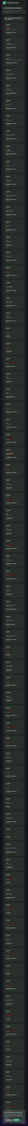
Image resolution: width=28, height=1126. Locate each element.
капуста (8, 407)
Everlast (8, 256)
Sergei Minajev (9, 665)
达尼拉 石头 (9, 499)
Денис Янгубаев (11, 574)
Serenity (8, 58)
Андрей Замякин (11, 1030)
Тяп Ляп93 (8, 180)
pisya (7, 681)
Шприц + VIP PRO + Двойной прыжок (15, 715)
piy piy (7, 590)
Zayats (7, 696)
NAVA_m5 (8, 999)
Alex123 (8, 1090)
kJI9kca (8, 757)
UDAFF (7, 483)
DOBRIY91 (8, 225)
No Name (8, 89)
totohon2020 (9, 817)
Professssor (10, 954)
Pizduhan (9, 908)
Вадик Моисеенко (10, 605)
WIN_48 (8, 104)
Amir (7, 787)
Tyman (7, 559)
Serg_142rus (9, 1060)
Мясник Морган (10, 74)
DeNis (7, 241)
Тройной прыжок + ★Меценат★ (14, 305)
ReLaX (7, 802)
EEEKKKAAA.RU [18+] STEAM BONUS (13, 8)
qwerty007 (8, 893)
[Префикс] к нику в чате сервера (14, 214)
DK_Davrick (9, 923)
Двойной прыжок (10, 396)
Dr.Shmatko (9, 438)
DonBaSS (9, 544)
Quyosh (8, 711)
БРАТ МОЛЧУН (9, 301)
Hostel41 (8, 741)
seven (8, 832)
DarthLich (8, 149)
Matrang (8, 984)
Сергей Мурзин (10, 620)
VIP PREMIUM (9, 518)
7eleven (8, 347)
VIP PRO (8, 336)
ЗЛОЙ (7, 271)
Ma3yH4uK (8, 529)
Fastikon (8, 316)
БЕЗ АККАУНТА (9, 453)
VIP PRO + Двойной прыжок (13, 472)
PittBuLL (8, 468)
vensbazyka (9, 286)
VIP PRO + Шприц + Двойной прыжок (15, 275)
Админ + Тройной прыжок (12, 260)
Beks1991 (8, 939)
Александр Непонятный (12, 848)
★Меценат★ (9, 244)
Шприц (8, 806)
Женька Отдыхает (10, 134)
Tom (7, 423)
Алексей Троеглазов (11, 195)
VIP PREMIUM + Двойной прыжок (14, 457)
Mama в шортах (11, 362)
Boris (7, 119)
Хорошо (16, 1120)
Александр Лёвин (11, 726)
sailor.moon (9, 43)
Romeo (8, 969)
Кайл (7, 772)
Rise (7, 514)
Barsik (7, 28)
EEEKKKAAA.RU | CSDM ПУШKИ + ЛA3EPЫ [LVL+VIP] (13, 12)
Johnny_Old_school (12, 1106)
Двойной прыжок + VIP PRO (13, 988)
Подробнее (8, 1120)
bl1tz (7, 392)
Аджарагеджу (9, 210)
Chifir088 (9, 1015)
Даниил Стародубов (11, 635)
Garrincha (9, 878)
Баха (7, 332)
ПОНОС (8, 650)
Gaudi (8, 1045)
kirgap (7, 1075)
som (7, 863)
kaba (7, 377)
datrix (7, 165)
